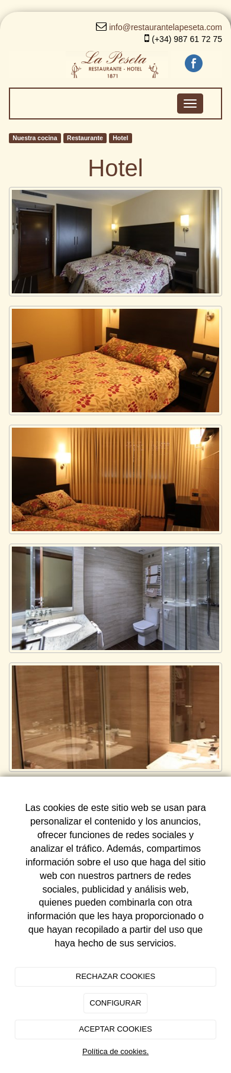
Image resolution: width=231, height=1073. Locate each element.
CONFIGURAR (115, 1002)
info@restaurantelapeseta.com (165, 27)
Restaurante (85, 137)
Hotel (120, 137)
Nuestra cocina (34, 137)
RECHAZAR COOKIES (115, 976)
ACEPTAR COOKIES (115, 1028)
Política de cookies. (115, 1051)
